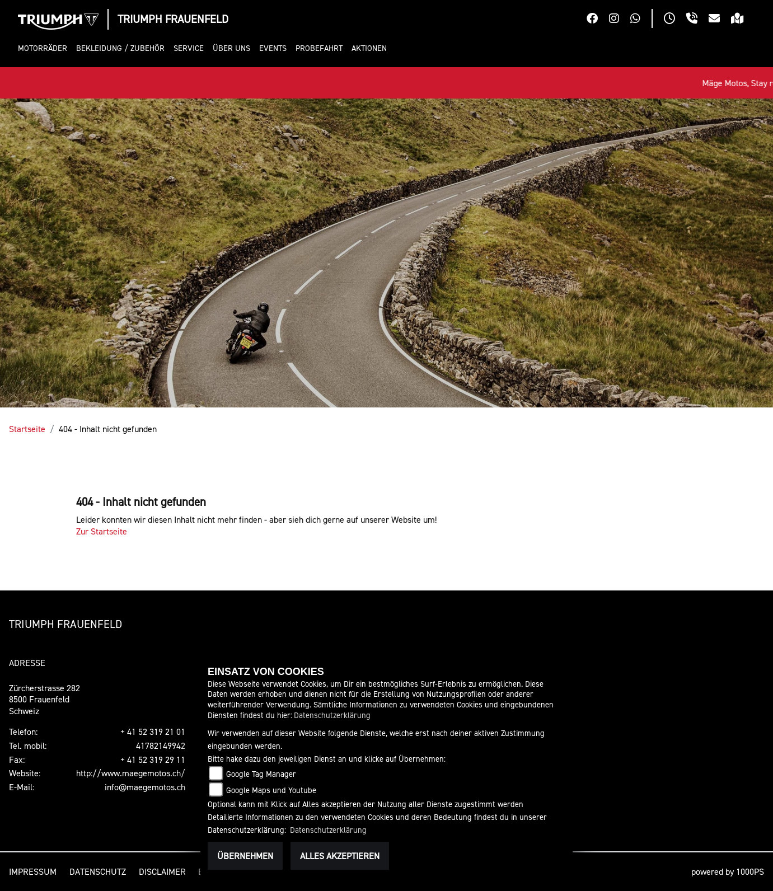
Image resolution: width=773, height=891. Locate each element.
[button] (45, 48)
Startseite (27, 428)
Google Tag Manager (261, 774)
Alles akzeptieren (340, 855)
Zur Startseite (101, 531)
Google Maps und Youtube (271, 790)
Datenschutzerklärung (332, 715)
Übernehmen (245, 855)
